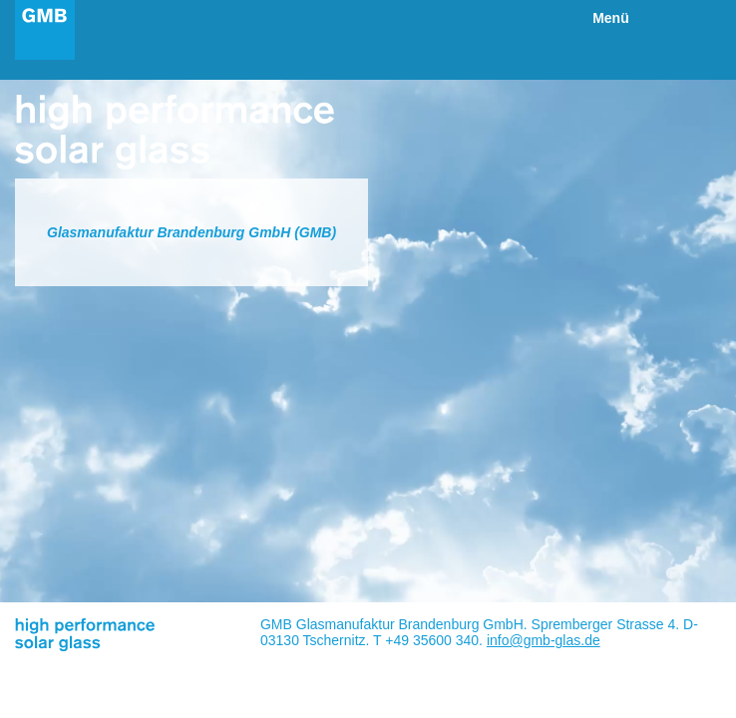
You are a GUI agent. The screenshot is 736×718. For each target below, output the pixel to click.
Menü (610, 18)
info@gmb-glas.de (543, 640)
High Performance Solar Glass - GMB (45, 30)
